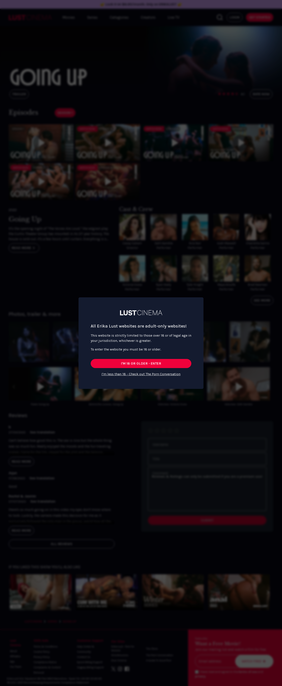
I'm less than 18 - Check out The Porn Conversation (141, 374)
